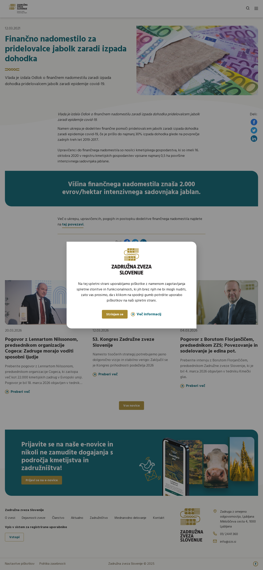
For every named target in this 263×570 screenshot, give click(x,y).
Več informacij (146, 314)
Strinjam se (114, 314)
